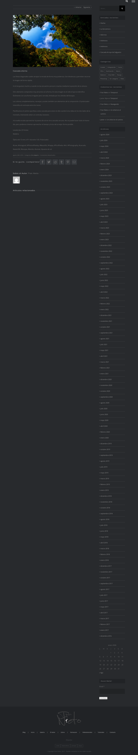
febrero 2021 (105, 368)
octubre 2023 (105, 187)
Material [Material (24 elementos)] (103, 75)
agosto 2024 (104, 135)
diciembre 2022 (106, 245)
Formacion (73, 732)
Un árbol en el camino (115, 120)
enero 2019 (104, 490)
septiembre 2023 (106, 193)
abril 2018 (104, 543)
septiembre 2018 (106, 514)
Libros (63, 732)
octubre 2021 (105, 327)
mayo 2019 (104, 473)
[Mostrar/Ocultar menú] (133, 1)
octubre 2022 (105, 257)
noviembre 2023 (106, 181)
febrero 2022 (105, 304)
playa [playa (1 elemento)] (80, 746)
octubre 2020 (105, 391)
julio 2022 (103, 274)
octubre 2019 (105, 449)
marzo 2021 (104, 362)
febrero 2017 (105, 624)
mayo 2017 (104, 607)
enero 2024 (104, 170)
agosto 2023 (104, 199)
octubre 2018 (105, 508)
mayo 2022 (104, 286)
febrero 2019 (105, 484)
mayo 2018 (104, 537)
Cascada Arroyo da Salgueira (110, 52)
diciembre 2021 (106, 315)
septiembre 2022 (106, 263)
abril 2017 (104, 613)
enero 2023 (104, 239)
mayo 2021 (104, 350)
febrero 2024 (105, 164)
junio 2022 (104, 280)
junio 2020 (104, 414)
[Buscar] (122, 8)
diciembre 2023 (106, 175)
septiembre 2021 (106, 333)
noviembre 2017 (106, 572)
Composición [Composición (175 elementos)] (111, 67)
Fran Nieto (33, 173)
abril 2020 (104, 426)
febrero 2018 (105, 554)
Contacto (112, 732)
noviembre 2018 (106, 502)
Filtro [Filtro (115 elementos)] (102, 71)
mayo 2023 (104, 216)
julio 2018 (103, 525)
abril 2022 (104, 292)
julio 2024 (103, 140)
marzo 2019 (104, 479)
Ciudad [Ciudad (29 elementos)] (102, 67)
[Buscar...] (109, 8)
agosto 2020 (104, 403)
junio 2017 (104, 601)
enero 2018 (104, 560)
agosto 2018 (104, 519)
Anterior (79, 7)
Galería (42, 732)
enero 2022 (104, 309)
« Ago (101, 673)
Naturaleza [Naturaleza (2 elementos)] (65, 746)
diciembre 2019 (106, 444)
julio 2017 (103, 595)
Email (101, 686)
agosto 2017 (104, 589)
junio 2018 (104, 531)
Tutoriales (101, 732)
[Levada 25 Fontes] (52, 41)
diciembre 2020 (106, 379)
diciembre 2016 (106, 636)
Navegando (115, 104)
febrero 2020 (105, 432)
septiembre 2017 (106, 583)
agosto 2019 (104, 461)
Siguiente (86, 7)
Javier (102, 120)
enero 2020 (104, 438)
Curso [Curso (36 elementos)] (120, 67)
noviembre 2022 (106, 251)
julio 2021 (103, 344)
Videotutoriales (87, 732)
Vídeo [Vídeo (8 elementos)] (122, 79)
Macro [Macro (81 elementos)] (118, 71)
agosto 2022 (104, 269)
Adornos (103, 35)
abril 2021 (104, 356)
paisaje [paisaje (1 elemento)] (73, 746)
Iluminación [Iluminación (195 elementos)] (110, 71)
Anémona (103, 41)
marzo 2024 (104, 158)
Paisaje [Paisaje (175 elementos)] (119, 75)
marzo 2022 (104, 298)
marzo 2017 (104, 618)
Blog (24, 732)
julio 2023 (103, 204)
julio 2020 (103, 409)
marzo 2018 (104, 548)
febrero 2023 (105, 234)
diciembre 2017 (106, 566)
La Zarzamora (105, 29)
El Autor (52, 732)
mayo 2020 (104, 420)
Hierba (102, 23)
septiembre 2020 (106, 397)
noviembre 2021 (106, 321)
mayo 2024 (104, 146)
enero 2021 (104, 374)
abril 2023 (104, 222)
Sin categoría (35, 155)
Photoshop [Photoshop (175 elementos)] (103, 79)
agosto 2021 (104, 339)
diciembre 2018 (106, 496)
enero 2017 (104, 630)
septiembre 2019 (106, 455)
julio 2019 (103, 467)
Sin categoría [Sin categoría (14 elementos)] (114, 79)
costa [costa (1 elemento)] (57, 746)
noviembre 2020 (106, 385)
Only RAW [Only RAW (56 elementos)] (111, 75)
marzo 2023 (104, 228)
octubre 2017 (105, 578)
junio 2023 (104, 210)
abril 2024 (104, 152)
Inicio (32, 732)
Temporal (114, 92)
